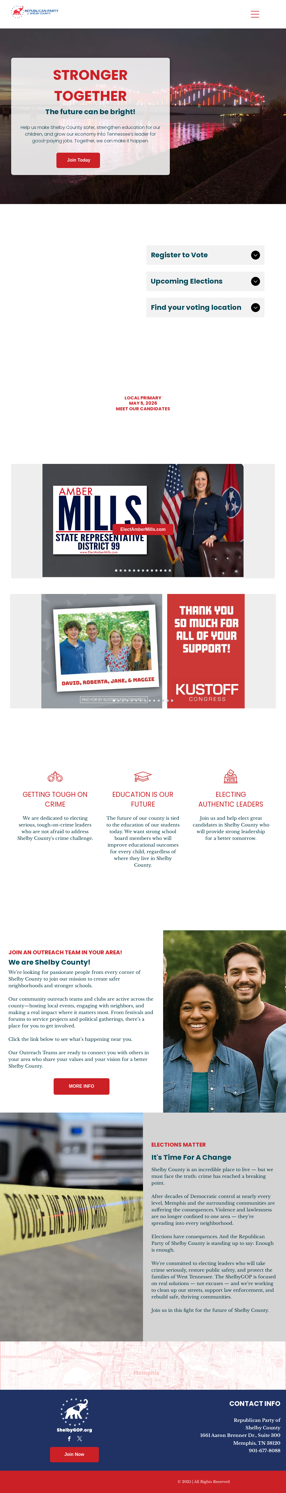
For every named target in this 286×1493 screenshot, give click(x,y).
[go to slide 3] (125, 570)
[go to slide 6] (138, 570)
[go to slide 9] (152, 570)
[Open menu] (255, 14)
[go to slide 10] (156, 570)
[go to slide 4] (129, 570)
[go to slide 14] (172, 700)
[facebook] (69, 1439)
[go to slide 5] (134, 570)
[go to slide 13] (170, 570)
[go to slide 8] (147, 570)
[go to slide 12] (165, 570)
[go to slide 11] (161, 570)
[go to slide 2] (121, 570)
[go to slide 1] (116, 570)
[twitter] (79, 1439)
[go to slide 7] (143, 570)
